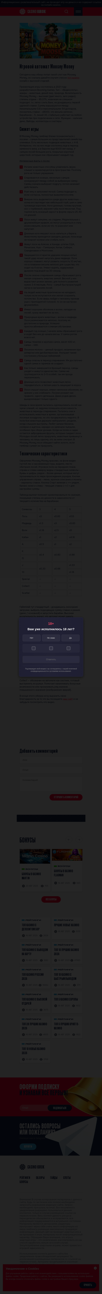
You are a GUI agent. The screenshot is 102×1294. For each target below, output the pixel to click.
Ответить (51, 659)
